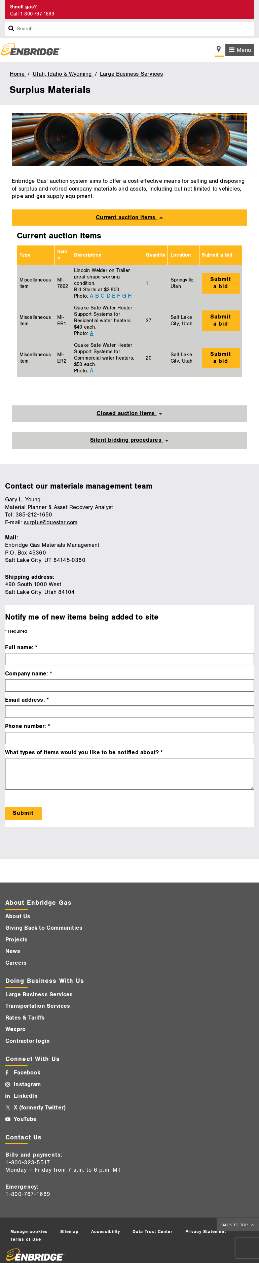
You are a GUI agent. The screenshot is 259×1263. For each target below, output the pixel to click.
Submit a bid (220, 283)
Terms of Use (25, 1239)
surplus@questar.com (51, 522)
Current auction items (126, 217)
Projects (16, 939)
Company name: (26, 673)
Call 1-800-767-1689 (32, 14)
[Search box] (11, 29)
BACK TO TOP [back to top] (235, 1225)
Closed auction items (126, 413)
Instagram (27, 1084)
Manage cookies (29, 1231)
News (12, 951)
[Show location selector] (219, 51)
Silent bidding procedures (126, 440)
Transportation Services (37, 1006)
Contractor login (27, 1041)
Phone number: (25, 726)
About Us (18, 916)
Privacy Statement (205, 1231)
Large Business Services (131, 74)
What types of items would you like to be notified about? (82, 752)
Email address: (25, 700)
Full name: (19, 647)
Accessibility (105, 1231)
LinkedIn (26, 1096)
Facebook (27, 1072)
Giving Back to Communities (43, 928)
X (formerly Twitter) (40, 1107)
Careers (16, 963)
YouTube (25, 1119)
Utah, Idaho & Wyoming (63, 74)
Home (18, 74)
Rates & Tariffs (25, 1018)
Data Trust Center (153, 1231)
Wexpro (15, 1029)
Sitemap (69, 1231)
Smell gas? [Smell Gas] (23, 7)
